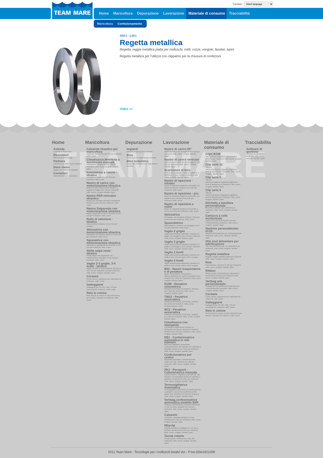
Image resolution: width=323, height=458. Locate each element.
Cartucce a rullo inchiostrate (216, 217)
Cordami (92, 276)
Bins (130, 155)
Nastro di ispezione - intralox (178, 182)
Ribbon (210, 270)
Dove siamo (61, 167)
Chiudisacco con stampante (176, 324)
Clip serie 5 (213, 177)
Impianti (132, 149)
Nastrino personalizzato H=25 (221, 230)
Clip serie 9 (213, 190)
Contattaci (60, 173)
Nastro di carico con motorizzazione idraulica (103, 184)
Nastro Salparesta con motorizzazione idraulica (103, 210)
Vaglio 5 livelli (173, 260)
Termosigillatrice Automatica (176, 386)
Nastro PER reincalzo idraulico (101, 197)
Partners (59, 161)
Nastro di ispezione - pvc (181, 193)
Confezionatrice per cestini (178, 356)
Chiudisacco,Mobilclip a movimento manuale (103, 161)
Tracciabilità (239, 13)
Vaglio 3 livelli (173, 252)
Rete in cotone (97, 293)
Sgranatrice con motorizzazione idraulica (103, 241)
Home (104, 13)
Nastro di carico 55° (178, 149)
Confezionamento (130, 23)
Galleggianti (95, 284)
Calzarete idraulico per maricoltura (102, 150)
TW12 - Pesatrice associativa (176, 298)
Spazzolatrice (173, 223)
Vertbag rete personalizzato (215, 283)
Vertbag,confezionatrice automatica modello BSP (181, 401)
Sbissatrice (172, 214)
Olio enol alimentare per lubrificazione (222, 243)
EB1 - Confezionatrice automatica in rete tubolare (179, 340)
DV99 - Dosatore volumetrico (175, 285)
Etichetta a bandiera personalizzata (219, 204)
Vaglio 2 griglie (174, 231)
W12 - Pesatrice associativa (175, 311)
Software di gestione (254, 150)
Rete (208, 262)
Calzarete (170, 414)
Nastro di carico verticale (181, 159)
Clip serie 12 (214, 164)
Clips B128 (212, 154)
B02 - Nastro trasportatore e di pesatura (182, 270)
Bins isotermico (138, 161)
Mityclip (169, 425)
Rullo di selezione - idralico (100, 220)
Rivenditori (61, 155)
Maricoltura (123, 13)
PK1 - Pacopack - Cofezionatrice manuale (180, 371)
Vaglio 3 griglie (174, 241)
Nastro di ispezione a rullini (179, 205)
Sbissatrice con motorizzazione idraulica (103, 231)
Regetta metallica (217, 254)
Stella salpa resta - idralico (99, 252)
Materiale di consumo (206, 13)
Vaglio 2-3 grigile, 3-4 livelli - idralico (101, 265)
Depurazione (148, 13)
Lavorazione (173, 13)
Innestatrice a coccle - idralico (102, 174)
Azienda (59, 149)
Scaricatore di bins (177, 170)
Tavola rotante (174, 436)
